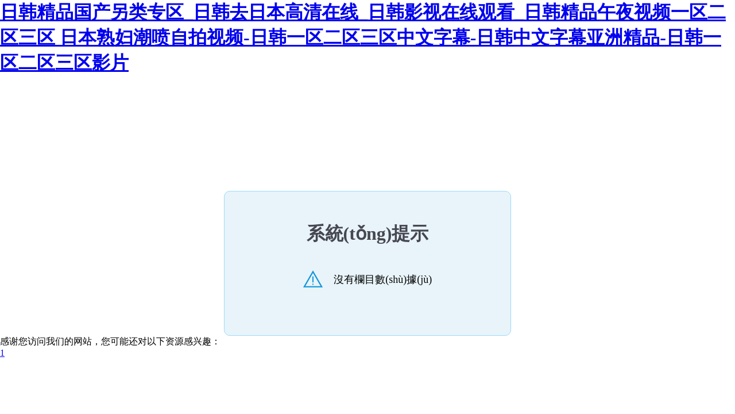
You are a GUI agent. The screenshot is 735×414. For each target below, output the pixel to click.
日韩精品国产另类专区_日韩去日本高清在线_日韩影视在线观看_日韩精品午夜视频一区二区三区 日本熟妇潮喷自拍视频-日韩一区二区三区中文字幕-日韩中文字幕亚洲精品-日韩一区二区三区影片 (363, 37)
